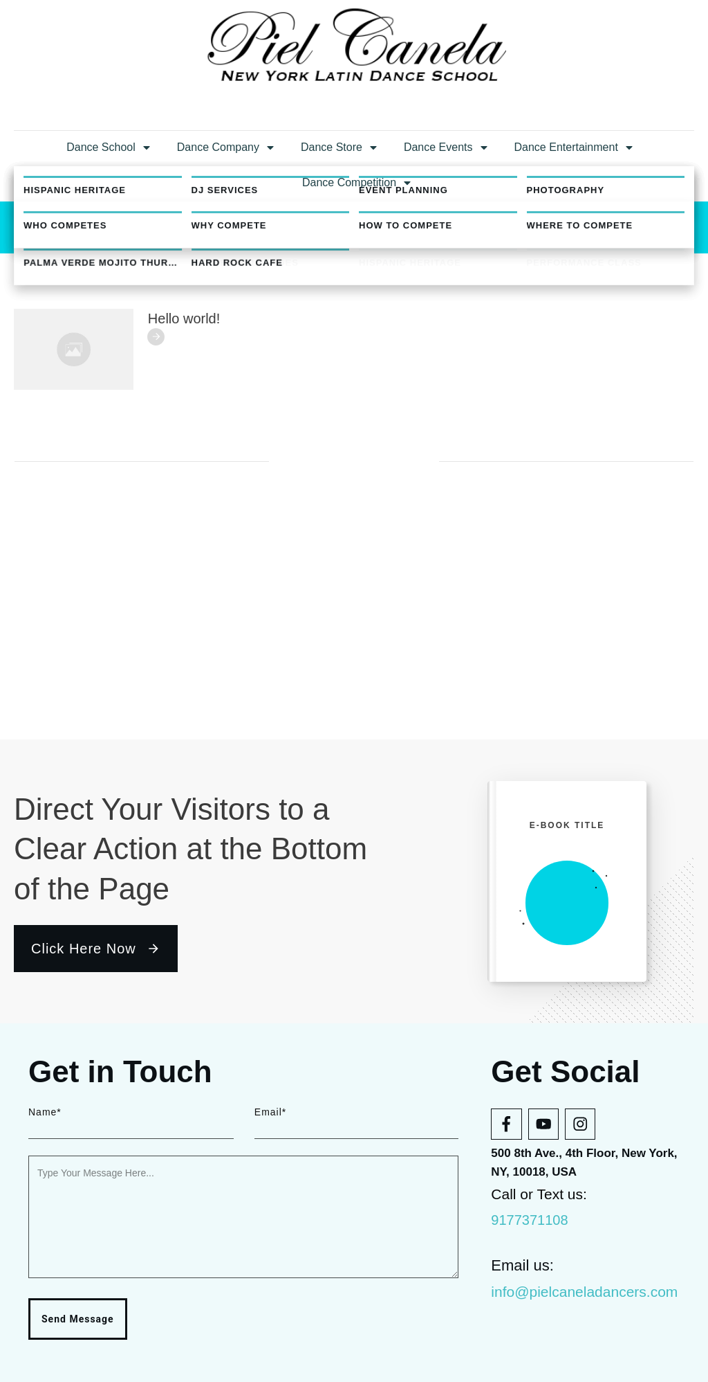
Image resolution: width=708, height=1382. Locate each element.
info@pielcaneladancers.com (584, 1292)
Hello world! (184, 519)
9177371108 (529, 1220)
